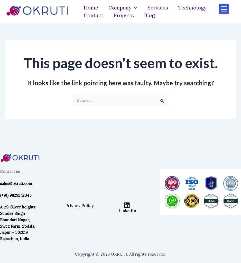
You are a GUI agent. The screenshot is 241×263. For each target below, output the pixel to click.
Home (91, 7)
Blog (149, 15)
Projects (124, 15)
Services (157, 7)
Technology (192, 7)
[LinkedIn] (127, 207)
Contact (93, 15)
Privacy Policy (79, 205)
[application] (134, 8)
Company (122, 8)
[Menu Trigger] (224, 9)
